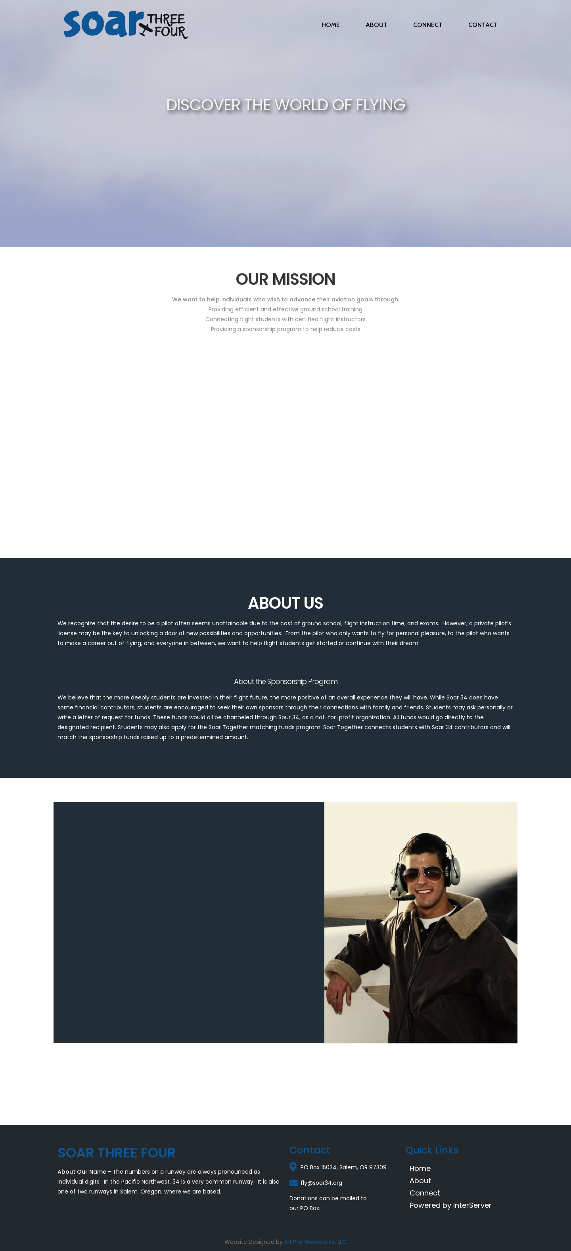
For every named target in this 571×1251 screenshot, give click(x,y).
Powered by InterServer (451, 1205)
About (420, 1181)
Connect (425, 1193)
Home (420, 1168)
